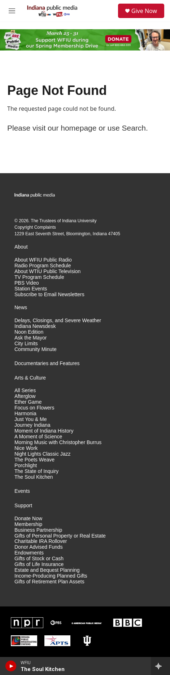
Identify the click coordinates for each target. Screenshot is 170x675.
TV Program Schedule (39, 277)
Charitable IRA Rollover (40, 541)
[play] (11, 666)
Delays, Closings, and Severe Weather (57, 320)
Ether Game (28, 402)
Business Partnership (38, 530)
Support (23, 505)
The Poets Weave (34, 460)
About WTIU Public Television (47, 271)
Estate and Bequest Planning (47, 570)
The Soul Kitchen (33, 477)
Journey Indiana (32, 425)
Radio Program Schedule (42, 265)
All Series (25, 390)
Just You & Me (30, 419)
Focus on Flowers (34, 408)
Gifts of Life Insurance (39, 564)
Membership (28, 524)
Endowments (29, 553)
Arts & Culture (30, 378)
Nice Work (26, 448)
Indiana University (79, 220)
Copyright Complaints (35, 227)
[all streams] (160, 666)
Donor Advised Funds (38, 547)
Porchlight (25, 465)
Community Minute (35, 349)
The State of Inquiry (36, 471)
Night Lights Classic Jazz (42, 454)
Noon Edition (28, 332)
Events (22, 491)
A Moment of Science (38, 436)
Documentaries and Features (47, 363)
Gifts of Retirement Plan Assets (49, 581)
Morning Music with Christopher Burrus (57, 442)
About (21, 247)
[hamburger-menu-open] (12, 11)
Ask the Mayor (30, 338)
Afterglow (24, 396)
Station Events (30, 289)
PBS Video (26, 283)
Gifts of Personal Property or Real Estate (60, 536)
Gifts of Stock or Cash (39, 558)
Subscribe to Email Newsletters (49, 294)
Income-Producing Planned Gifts (50, 576)
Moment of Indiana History (43, 431)
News (20, 307)
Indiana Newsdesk (35, 326)
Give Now (144, 11)
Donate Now (28, 518)
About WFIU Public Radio (43, 260)
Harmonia (25, 413)
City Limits (26, 343)
